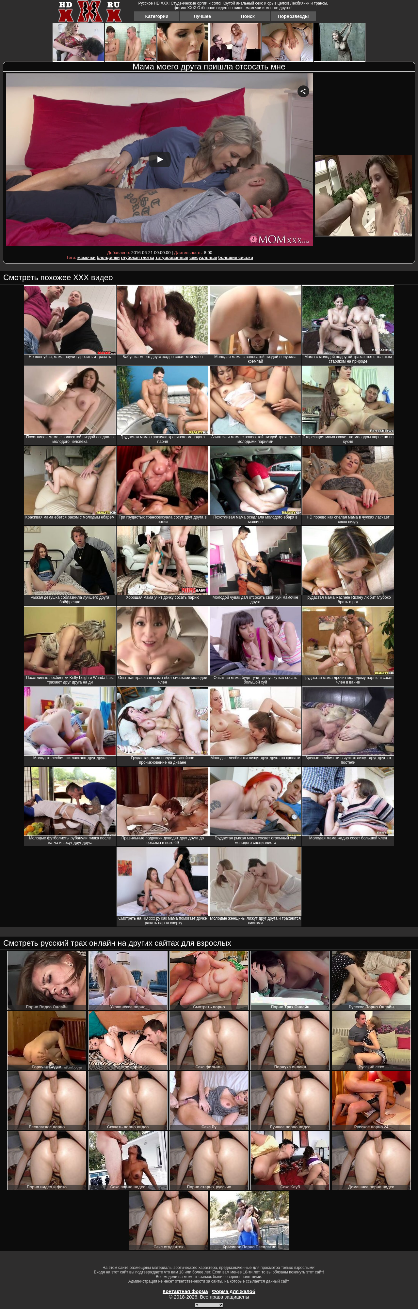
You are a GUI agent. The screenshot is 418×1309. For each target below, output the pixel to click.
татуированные (171, 257)
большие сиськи (235, 257)
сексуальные (203, 257)
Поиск (248, 16)
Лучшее (202, 16)
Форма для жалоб (233, 1291)
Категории (157, 16)
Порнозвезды (293, 16)
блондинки (108, 257)
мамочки (86, 257)
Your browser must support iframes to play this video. (159, 160)
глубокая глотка (137, 257)
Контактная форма (185, 1291)
